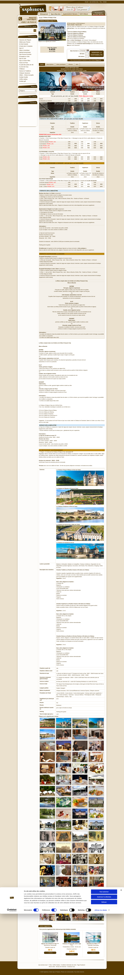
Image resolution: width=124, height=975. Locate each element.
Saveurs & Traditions (25, 71)
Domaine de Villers (93, 943)
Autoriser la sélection (104, 958)
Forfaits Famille (23, 77)
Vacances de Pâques (25, 40)
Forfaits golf (22, 81)
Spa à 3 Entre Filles (24, 60)
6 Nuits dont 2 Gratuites (25, 46)
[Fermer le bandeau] (121, 951)
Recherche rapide (30, 26)
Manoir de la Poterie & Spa (50, 943)
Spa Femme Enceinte (25, 54)
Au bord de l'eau (23, 67)
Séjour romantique (24, 50)
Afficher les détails (101, 971)
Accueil (86, 2)
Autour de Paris (23, 62)
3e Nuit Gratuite (23, 44)
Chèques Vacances (24, 73)
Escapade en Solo (24, 56)
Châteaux (22, 69)
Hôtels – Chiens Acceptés (26, 75)
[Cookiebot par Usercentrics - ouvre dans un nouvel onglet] (12, 971)
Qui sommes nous (94, 2)
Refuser (104, 963)
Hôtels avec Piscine (24, 42)
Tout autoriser (104, 953)
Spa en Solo (22, 58)
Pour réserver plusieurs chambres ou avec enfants (86, 60)
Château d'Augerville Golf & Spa (72, 944)
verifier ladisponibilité (97, 54)
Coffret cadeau (23, 79)
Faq (101, 2)
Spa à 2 (21, 48)
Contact (105, 2)
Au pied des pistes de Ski (26, 64)
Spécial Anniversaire (25, 52)
